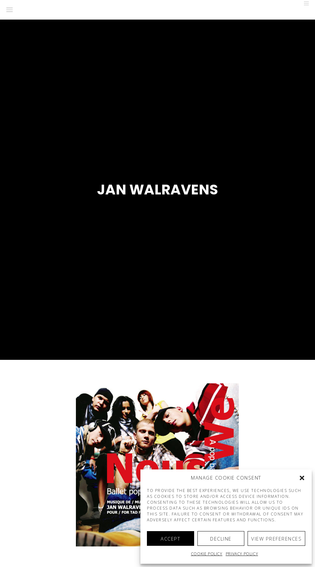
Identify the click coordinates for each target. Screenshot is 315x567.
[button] (302, 478)
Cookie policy (206, 554)
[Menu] (304, 3)
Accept (170, 538)
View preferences (276, 538)
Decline (221, 538)
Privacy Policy (242, 554)
